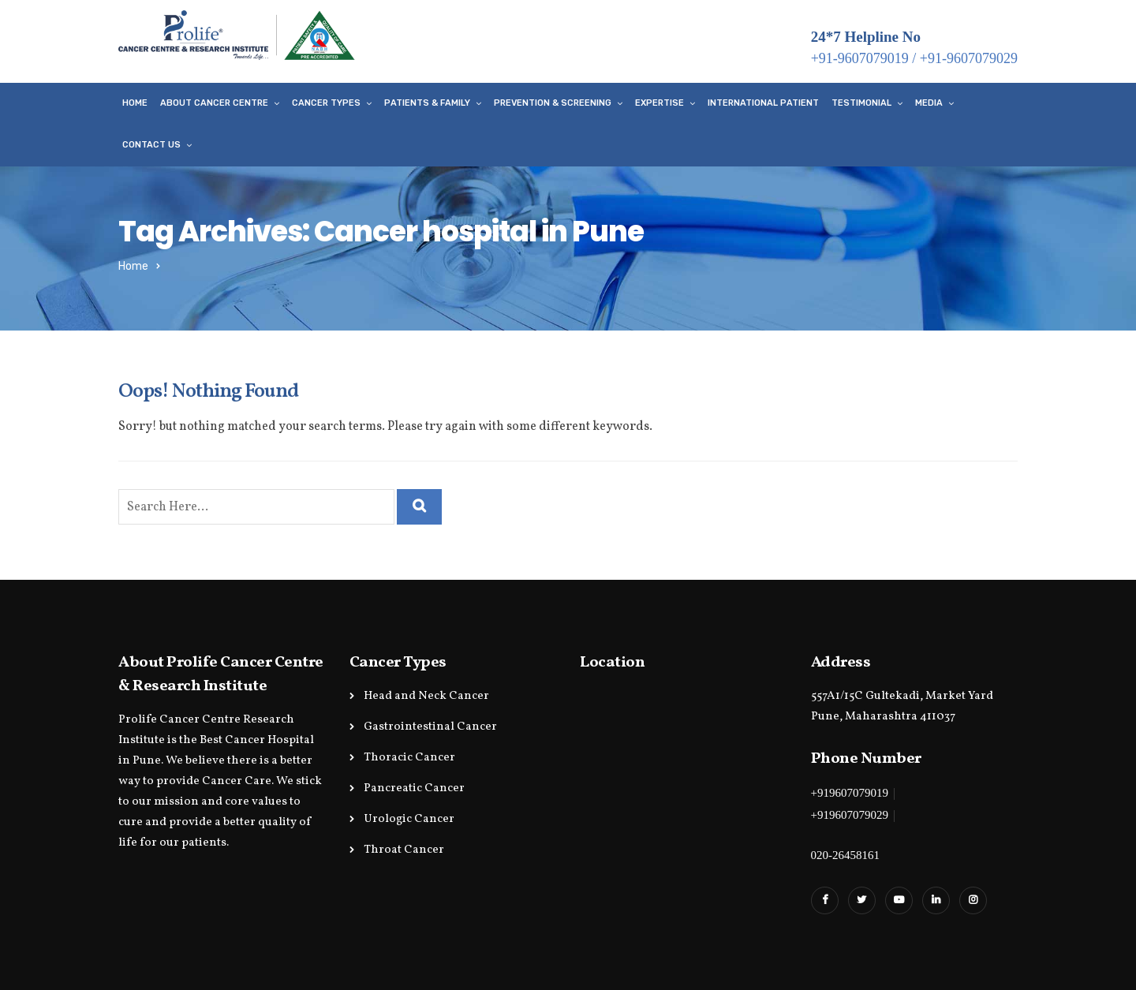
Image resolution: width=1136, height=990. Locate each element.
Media (929, 103)
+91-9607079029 (969, 58)
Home (135, 103)
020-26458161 (845, 855)
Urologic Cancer (409, 819)
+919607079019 (849, 792)
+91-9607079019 (860, 58)
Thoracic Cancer (409, 757)
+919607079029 (849, 815)
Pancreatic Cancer (414, 788)
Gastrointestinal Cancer (430, 727)
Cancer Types (326, 103)
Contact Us (151, 145)
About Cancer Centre (214, 103)
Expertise (659, 103)
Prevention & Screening (552, 103)
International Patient (763, 103)
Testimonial (861, 103)
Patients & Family (427, 103)
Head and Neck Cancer (426, 696)
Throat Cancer (404, 850)
